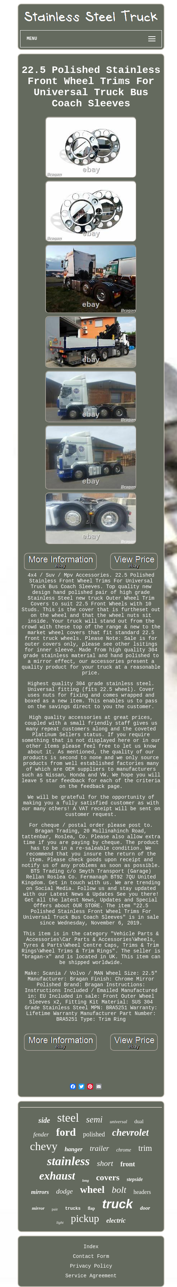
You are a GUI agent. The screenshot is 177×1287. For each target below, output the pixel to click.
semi (94, 1119)
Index (90, 1247)
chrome (123, 1150)
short (105, 1163)
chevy (43, 1146)
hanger (74, 1149)
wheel (92, 1189)
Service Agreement (91, 1276)
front (127, 1164)
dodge (64, 1191)
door (145, 1208)
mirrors (40, 1192)
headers (142, 1192)
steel (68, 1117)
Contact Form (91, 1256)
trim (145, 1148)
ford (66, 1132)
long (85, 1180)
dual (139, 1121)
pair (55, 1209)
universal (118, 1121)
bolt (119, 1190)
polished (94, 1134)
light (60, 1222)
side (44, 1120)
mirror (38, 1208)
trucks (72, 1208)
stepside (135, 1179)
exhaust (57, 1176)
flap (91, 1208)
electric (116, 1220)
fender (41, 1134)
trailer (99, 1148)
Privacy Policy (91, 1266)
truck (117, 1204)
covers (107, 1177)
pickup (85, 1218)
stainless (68, 1161)
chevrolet (130, 1132)
